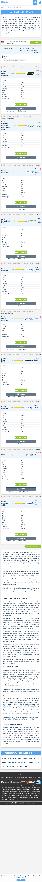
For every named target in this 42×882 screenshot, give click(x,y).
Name (28, 48)
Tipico (6, 706)
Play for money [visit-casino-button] (21, 105)
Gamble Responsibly (27, 778)
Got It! (21, 880)
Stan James (35, 708)
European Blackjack (4, 407)
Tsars (27, 710)
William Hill (35, 710)
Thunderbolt (12, 706)
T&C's (18, 778)
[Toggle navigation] (39, 2)
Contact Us (12, 778)
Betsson (21, 708)
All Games (10, 7)
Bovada (5, 721)
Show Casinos (10, 111)
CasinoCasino (23, 706)
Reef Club (15, 700)
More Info (24, 878)
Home (3, 7)
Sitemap (38, 778)
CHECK (36, 42)
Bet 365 (11, 719)
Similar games (23, 111)
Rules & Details (38, 73)
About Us (4, 778)
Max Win (35, 48)
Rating (37, 52)
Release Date (34, 50)
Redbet (27, 708)
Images (21, 109)
